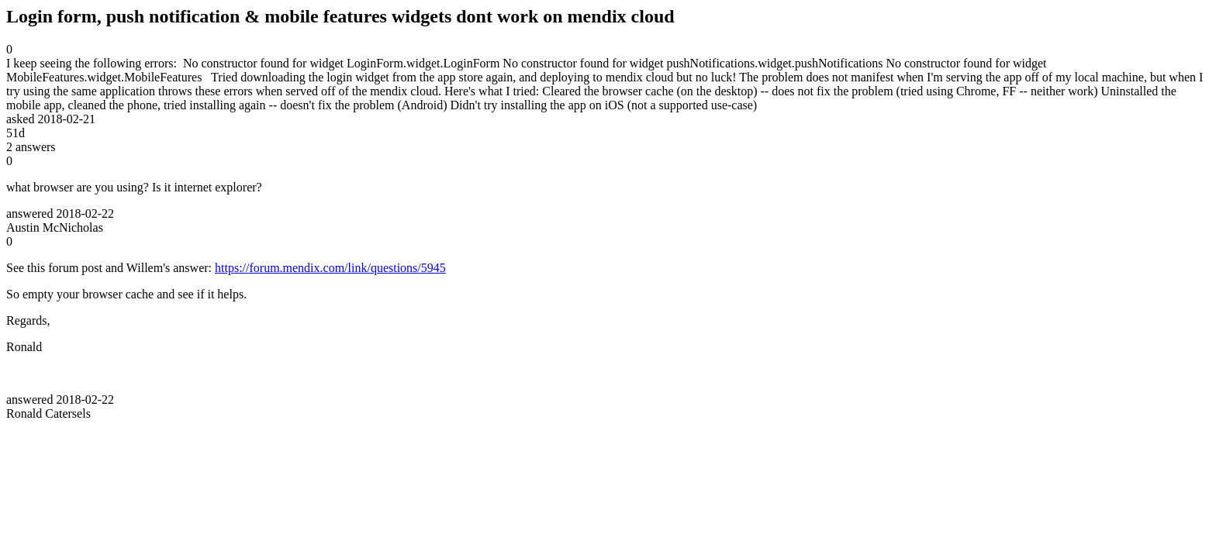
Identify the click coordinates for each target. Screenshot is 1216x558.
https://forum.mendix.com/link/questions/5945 (330, 267)
